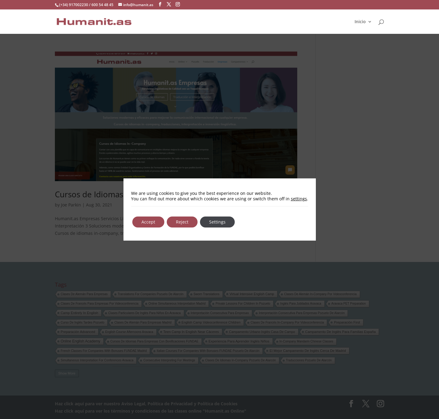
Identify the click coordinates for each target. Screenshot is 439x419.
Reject (182, 222)
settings (299, 199)
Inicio (360, 21)
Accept (148, 222)
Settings (217, 222)
